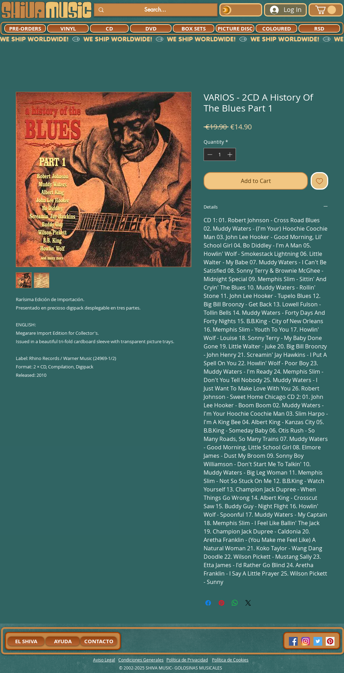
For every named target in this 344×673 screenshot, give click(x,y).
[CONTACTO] (98, 641)
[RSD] (319, 28)
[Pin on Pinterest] (221, 603)
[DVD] (151, 28)
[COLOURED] (276, 28)
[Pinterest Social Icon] (330, 641)
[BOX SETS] (193, 28)
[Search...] (155, 9)
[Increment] (230, 154)
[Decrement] (209, 154)
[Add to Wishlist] (319, 181)
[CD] (109, 28)
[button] (325, 10)
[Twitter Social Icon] (317, 641)
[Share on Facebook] (208, 603)
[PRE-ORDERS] (25, 28)
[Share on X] (248, 603)
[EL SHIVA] (26, 641)
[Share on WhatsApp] (235, 603)
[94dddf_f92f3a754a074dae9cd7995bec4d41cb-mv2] (305, 641)
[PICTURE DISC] (235, 28)
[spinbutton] (219, 154)
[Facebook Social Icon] (293, 641)
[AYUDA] (63, 641)
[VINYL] (68, 28)
